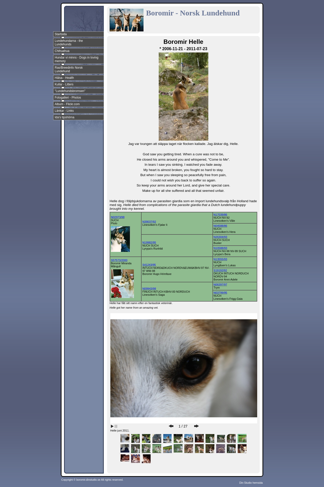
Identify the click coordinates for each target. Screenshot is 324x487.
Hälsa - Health (64, 78)
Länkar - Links (64, 111)
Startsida (61, 34)
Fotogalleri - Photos (68, 97)
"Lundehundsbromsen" (70, 91)
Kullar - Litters (64, 84)
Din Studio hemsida (251, 482)
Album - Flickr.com (67, 104)
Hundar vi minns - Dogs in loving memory (76, 59)
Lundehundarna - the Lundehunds (69, 42)
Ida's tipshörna (64, 117)
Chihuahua (62, 51)
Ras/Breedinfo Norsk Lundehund (69, 69)
